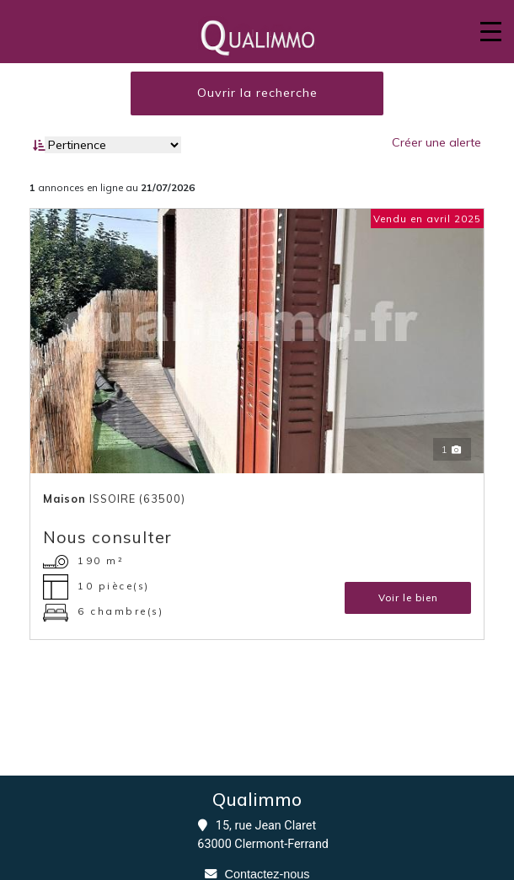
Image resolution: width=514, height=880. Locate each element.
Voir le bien (408, 597)
